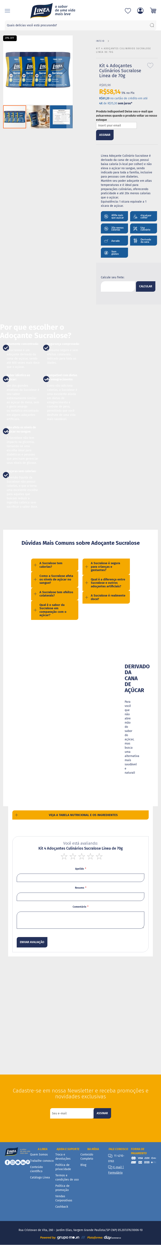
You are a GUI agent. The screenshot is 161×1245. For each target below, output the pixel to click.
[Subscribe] (102, 1113)
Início (100, 41)
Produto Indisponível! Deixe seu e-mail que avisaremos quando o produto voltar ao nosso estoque (126, 116)
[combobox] (80, 25)
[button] (11, 70)
